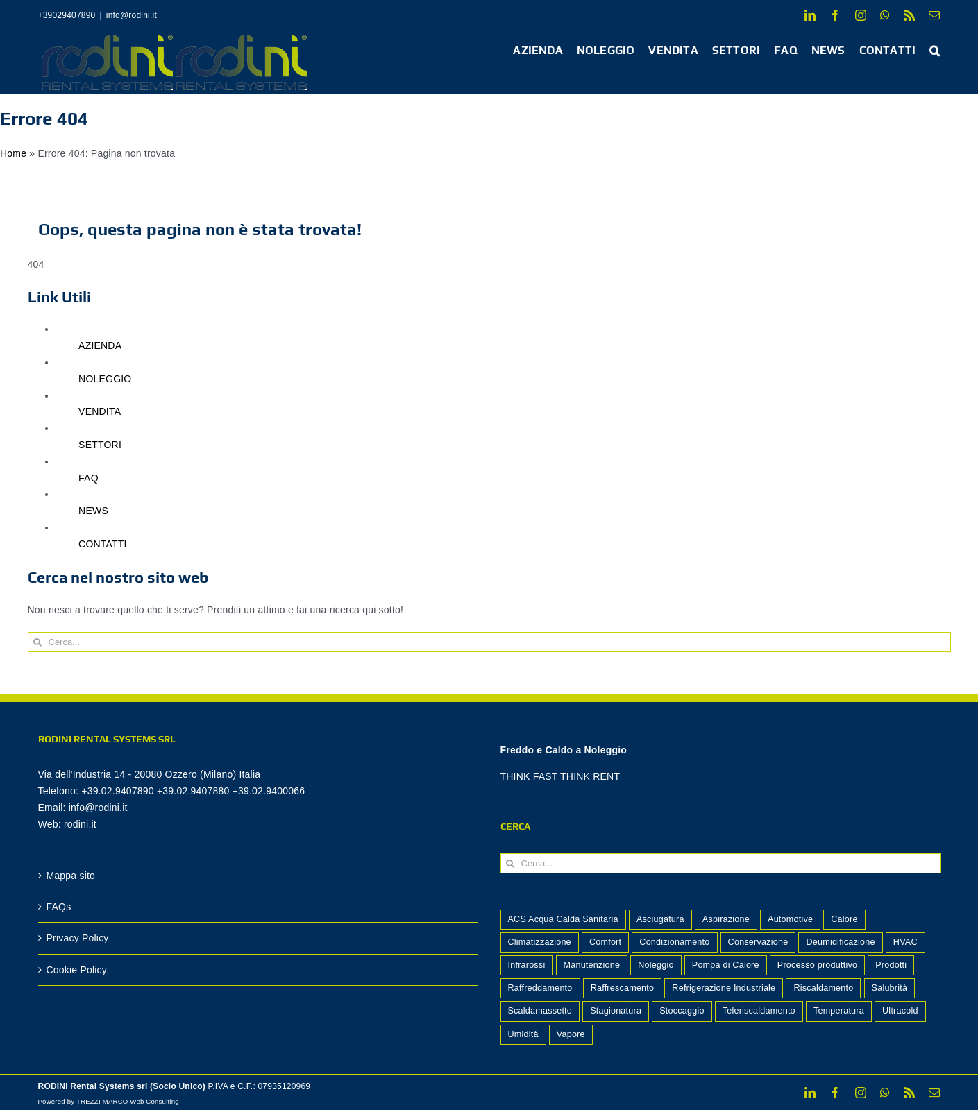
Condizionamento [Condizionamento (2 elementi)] (674, 942)
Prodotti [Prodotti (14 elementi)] (891, 965)
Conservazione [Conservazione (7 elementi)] (758, 942)
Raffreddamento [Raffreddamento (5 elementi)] (540, 988)
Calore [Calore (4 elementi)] (844, 919)
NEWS (93, 510)
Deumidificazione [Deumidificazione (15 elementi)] (840, 942)
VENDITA (99, 411)
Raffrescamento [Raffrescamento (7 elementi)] (623, 988)
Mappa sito (71, 875)
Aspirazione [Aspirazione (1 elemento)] (726, 919)
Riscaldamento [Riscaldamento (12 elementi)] (823, 988)
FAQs (59, 906)
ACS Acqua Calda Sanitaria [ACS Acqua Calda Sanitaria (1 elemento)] (563, 919)
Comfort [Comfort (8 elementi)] (605, 942)
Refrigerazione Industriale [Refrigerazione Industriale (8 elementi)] (723, 988)
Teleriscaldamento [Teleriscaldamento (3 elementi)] (759, 1011)
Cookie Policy (77, 969)
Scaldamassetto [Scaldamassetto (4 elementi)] (540, 1011)
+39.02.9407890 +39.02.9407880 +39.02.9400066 (193, 790)
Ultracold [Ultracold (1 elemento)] (900, 1011)
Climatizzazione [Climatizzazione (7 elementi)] (539, 942)
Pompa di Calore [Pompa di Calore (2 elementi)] (725, 965)
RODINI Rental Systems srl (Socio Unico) (122, 1086)
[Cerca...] (489, 642)
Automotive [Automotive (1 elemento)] (790, 919)
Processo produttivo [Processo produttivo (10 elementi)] (817, 965)
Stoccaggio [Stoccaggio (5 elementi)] (681, 1011)
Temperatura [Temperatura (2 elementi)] (838, 1011)
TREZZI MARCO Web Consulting (127, 1101)
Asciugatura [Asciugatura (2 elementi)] (660, 919)
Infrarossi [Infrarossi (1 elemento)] (527, 965)
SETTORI (99, 444)
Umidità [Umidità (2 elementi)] (523, 1034)
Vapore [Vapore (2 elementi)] (571, 1034)
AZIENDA (99, 345)
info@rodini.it (131, 15)
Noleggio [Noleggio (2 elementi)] (655, 965)
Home (13, 153)
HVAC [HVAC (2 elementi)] (905, 942)
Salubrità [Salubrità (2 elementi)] (890, 988)
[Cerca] (38, 642)
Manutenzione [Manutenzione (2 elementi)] (592, 965)
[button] (934, 49)
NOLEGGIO (104, 378)
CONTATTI (102, 543)
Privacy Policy (78, 938)
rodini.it (80, 824)
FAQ (88, 478)
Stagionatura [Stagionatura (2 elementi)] (615, 1011)
